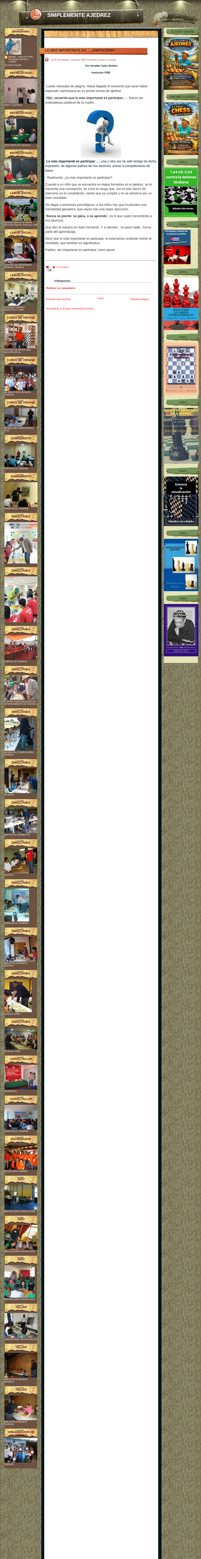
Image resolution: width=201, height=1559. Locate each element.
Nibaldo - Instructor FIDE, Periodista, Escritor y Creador (21, 59)
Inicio (101, 298)
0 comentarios (62, 267)
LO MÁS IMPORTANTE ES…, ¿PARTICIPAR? (80, 50)
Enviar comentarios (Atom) (78, 308)
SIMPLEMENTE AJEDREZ (79, 15)
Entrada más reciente (58, 299)
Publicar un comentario (60, 288)
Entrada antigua (139, 299)
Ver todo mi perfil (12, 65)
